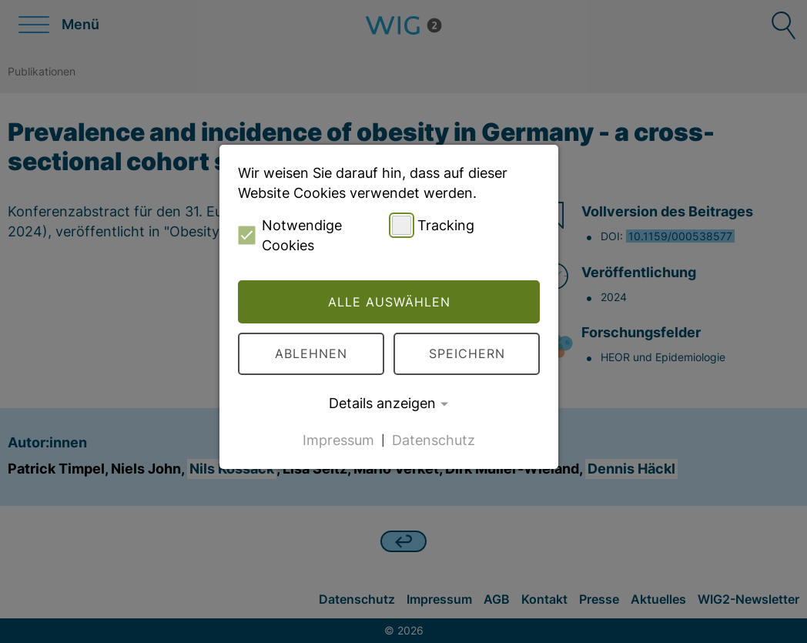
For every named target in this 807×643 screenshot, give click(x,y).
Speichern (467, 353)
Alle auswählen (389, 302)
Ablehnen (311, 353)
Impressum (338, 439)
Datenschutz (433, 439)
